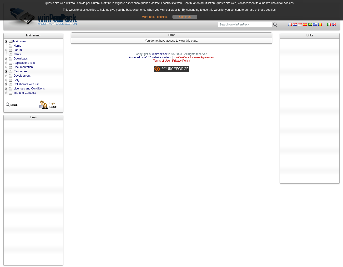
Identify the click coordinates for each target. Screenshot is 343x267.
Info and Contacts (25, 92)
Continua (185, 17)
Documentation (23, 67)
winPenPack (159, 54)
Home (17, 45)
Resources (20, 71)
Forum (18, 50)
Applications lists (24, 62)
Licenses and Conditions (29, 88)
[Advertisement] (33, 192)
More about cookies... (155, 17)
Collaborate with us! (26, 84)
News (17, 54)
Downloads (21, 58)
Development (22, 75)
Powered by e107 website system (150, 57)
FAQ (16, 80)
